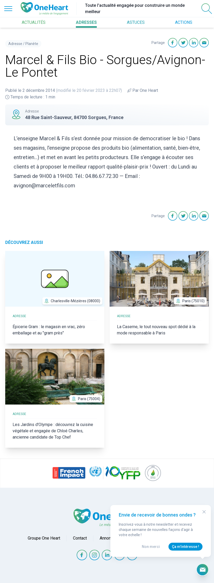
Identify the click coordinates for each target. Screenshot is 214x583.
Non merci (151, 547)
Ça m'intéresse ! (185, 547)
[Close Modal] (204, 511)
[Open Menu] (8, 8)
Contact (80, 538)
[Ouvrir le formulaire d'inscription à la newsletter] (202, 569)
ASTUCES (136, 22)
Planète (31, 44)
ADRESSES (86, 22)
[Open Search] (206, 8)
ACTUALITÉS (34, 22)
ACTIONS (183, 22)
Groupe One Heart (44, 538)
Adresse (15, 44)
